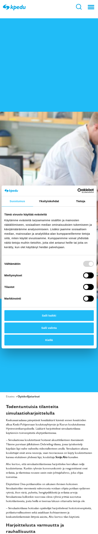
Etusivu (10, 396)
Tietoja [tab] (80, 201)
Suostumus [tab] (17, 201)
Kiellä (49, 340)
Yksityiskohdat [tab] (49, 201)
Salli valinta (49, 327)
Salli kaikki (49, 315)
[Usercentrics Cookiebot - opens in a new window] (77, 190)
